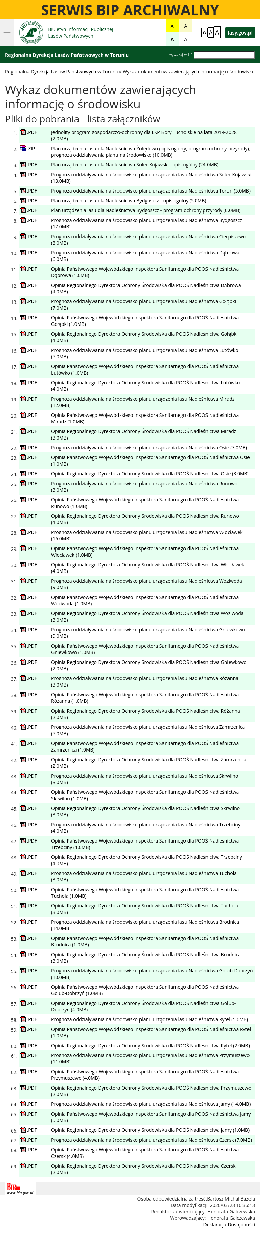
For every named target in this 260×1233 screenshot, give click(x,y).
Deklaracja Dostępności (229, 1224)
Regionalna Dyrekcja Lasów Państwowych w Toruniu (62, 71)
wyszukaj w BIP (180, 54)
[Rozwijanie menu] (7, 32)
